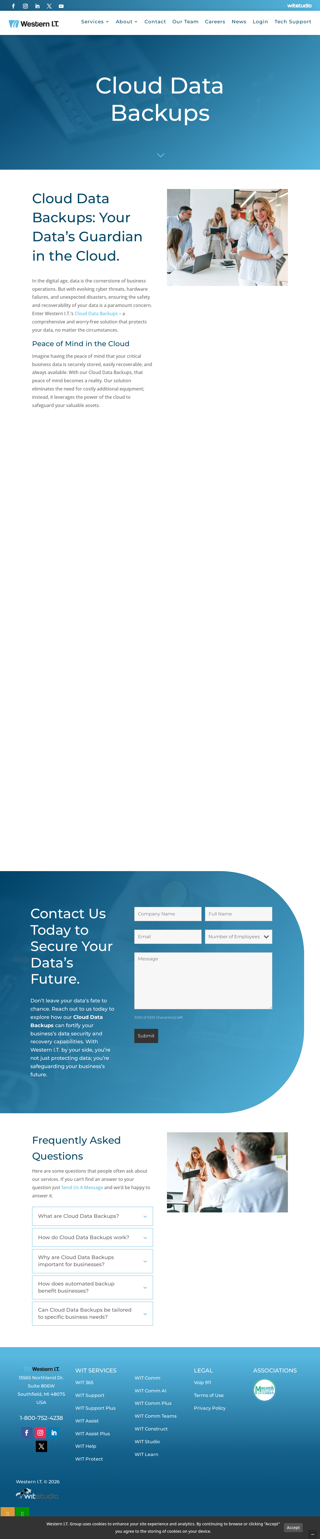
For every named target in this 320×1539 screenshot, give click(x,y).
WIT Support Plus (95, 1408)
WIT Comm (147, 1378)
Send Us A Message (82, 1187)
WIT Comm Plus (153, 1403)
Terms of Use (209, 1395)
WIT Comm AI (150, 1390)
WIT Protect (89, 1459)
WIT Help (85, 1446)
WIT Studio (147, 1441)
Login (260, 21)
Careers (215, 21)
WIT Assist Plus (92, 1433)
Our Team (185, 21)
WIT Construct (151, 1429)
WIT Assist (87, 1421)
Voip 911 (202, 1382)
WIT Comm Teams (156, 1416)
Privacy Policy (210, 1408)
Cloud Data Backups (96, 313)
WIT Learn (146, 1454)
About (124, 21)
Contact (155, 21)
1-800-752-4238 (41, 1418)
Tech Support (293, 21)
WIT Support (89, 1395)
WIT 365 (84, 1382)
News (239, 21)
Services (92, 21)
